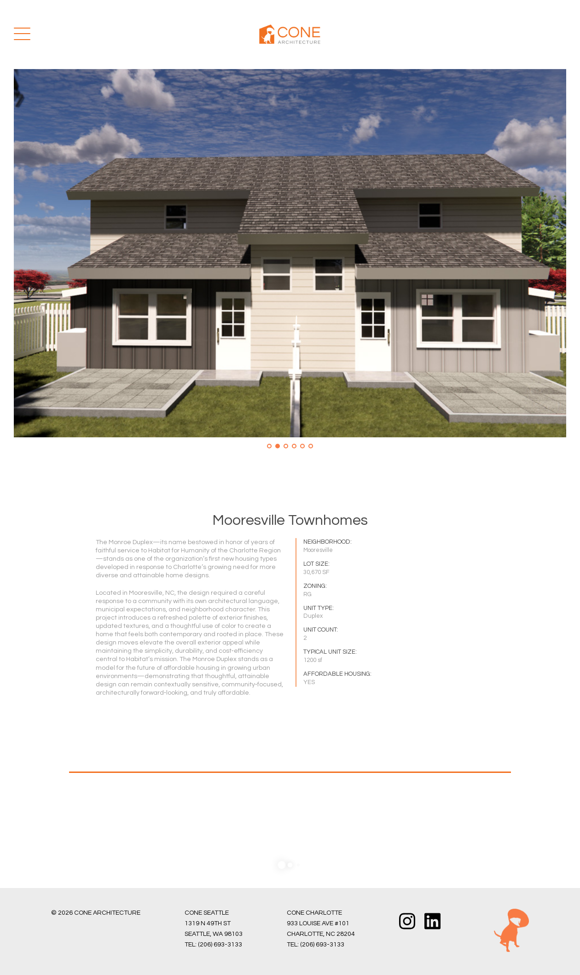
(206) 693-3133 (220, 944)
